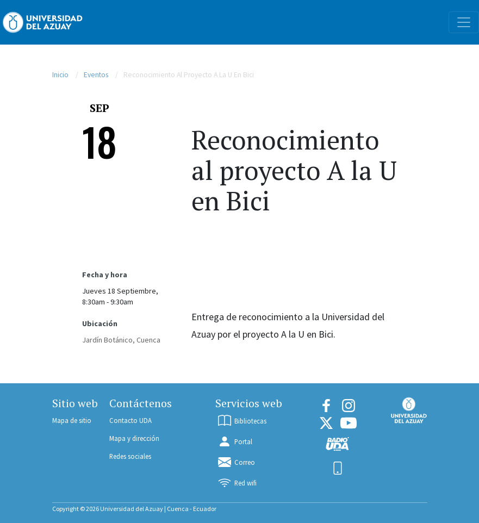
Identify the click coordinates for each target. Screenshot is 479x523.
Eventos (96, 74)
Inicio (60, 74)
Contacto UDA (130, 420)
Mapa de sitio (71, 420)
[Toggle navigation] (464, 22)
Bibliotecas (241, 420)
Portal (234, 441)
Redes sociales (130, 456)
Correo (235, 462)
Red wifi (236, 482)
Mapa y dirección (134, 438)
